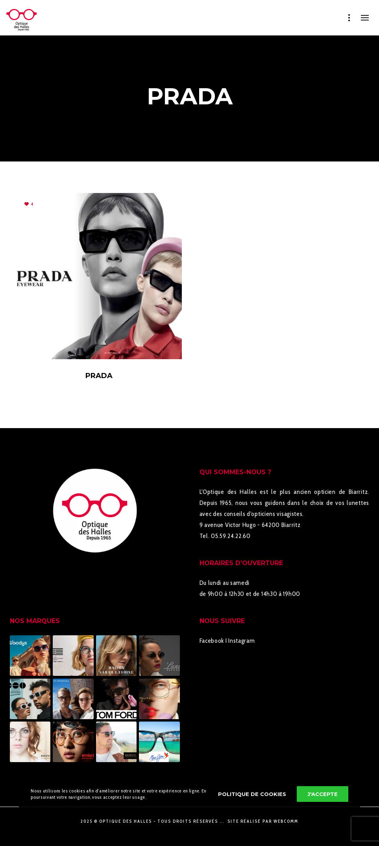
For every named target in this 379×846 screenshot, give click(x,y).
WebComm (286, 821)
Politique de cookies (252, 794)
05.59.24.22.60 (231, 536)
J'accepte (322, 794)
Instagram (241, 640)
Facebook (212, 640)
